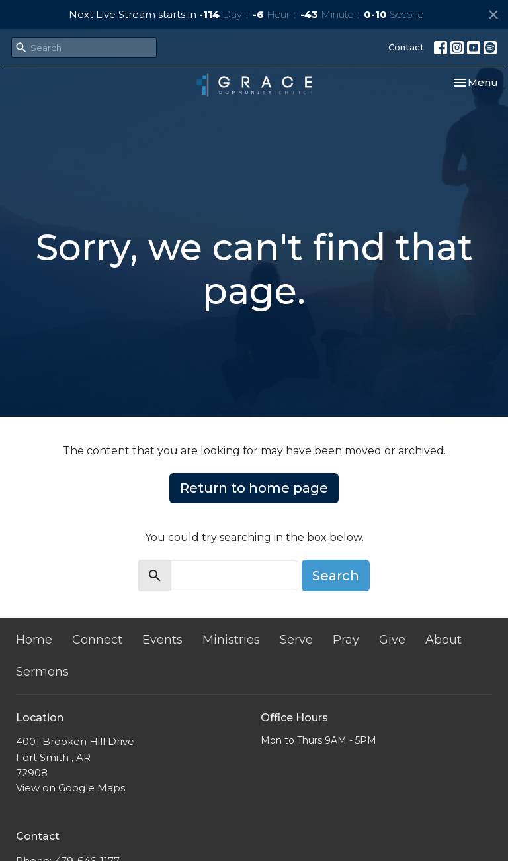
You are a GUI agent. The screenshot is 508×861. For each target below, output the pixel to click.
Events (162, 640)
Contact (406, 47)
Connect (97, 640)
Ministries (231, 640)
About (443, 640)
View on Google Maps (70, 788)
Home (34, 640)
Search (335, 575)
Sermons (42, 671)
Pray (346, 640)
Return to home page (254, 488)
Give (392, 640)
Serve (296, 640)
